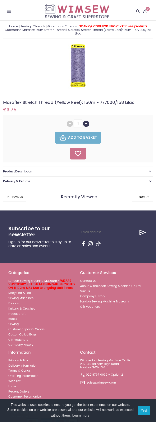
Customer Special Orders (26, 329)
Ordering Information (23, 376)
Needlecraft (17, 313)
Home (13, 26)
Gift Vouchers (18, 339)
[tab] (78, 172)
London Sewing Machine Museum (104, 301)
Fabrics (13, 303)
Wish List (14, 381)
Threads (39, 26)
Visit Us (85, 291)
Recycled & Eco (19, 293)
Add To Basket (78, 138)
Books (12, 318)
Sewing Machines (20, 298)
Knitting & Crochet (21, 308)
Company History (20, 344)
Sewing (25, 26)
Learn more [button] (81, 415)
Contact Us (88, 280)
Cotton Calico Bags (22, 334)
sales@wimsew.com (101, 382)
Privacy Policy (18, 360)
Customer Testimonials (25, 396)
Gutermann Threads (62, 26)
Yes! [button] (144, 410)
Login (12, 386)
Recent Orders (18, 391)
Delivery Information (22, 365)
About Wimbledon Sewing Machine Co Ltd (110, 286)
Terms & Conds (19, 370)
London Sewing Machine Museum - (41, 284)
